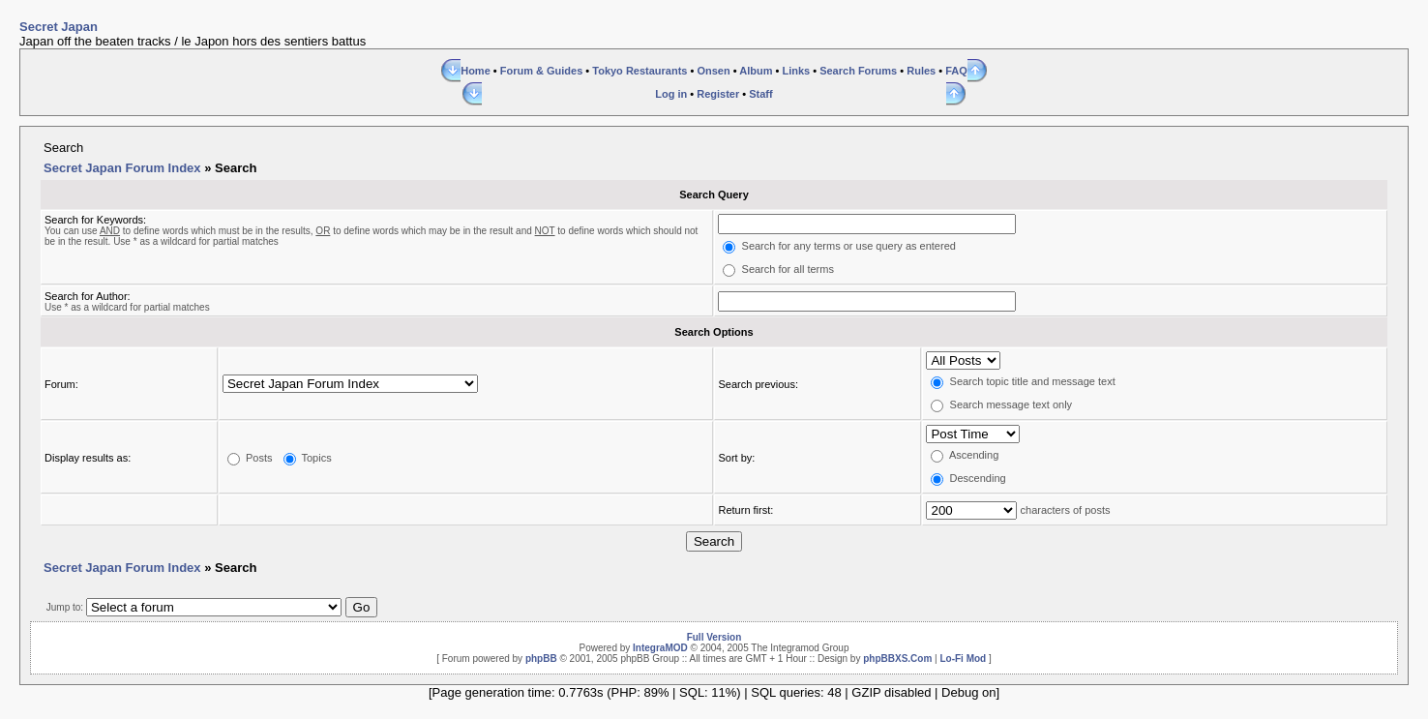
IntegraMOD (660, 648)
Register (718, 94)
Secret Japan (58, 26)
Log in (671, 94)
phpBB (541, 658)
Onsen (713, 70)
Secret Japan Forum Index (122, 168)
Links (796, 70)
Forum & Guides (541, 70)
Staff (760, 94)
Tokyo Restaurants (639, 70)
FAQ (956, 70)
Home (476, 70)
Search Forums (858, 70)
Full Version (714, 637)
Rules (921, 70)
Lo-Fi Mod (962, 658)
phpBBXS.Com (897, 658)
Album (755, 70)
